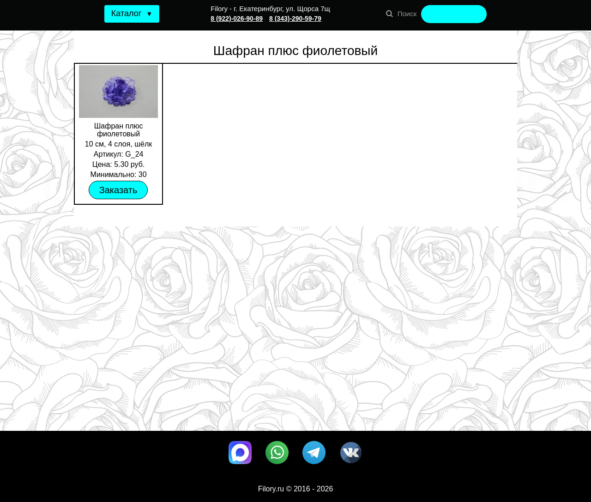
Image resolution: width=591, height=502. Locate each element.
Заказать (118, 190)
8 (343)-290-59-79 (295, 18)
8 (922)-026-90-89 (237, 18)
